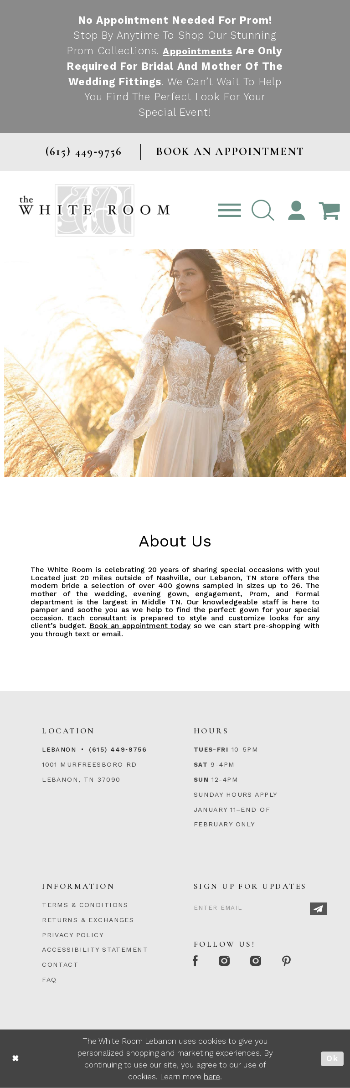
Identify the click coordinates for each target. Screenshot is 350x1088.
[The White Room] (94, 210)
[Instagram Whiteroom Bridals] (264, 961)
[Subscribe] (318, 909)
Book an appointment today (139, 625)
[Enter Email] (260, 906)
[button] (263, 210)
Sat (201, 764)
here (212, 1076)
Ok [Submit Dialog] (332, 1058)
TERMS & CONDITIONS (85, 904)
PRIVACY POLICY (72, 934)
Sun (201, 779)
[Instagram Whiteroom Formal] (229, 961)
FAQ (49, 979)
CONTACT (60, 964)
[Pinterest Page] (298, 961)
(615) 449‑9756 (118, 749)
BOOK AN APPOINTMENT (230, 151)
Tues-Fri (211, 749)
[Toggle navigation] (230, 210)
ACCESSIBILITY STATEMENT (95, 949)
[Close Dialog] (15, 1058)
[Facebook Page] (197, 961)
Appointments (212, 51)
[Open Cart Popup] (329, 210)
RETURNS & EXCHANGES (88, 919)
